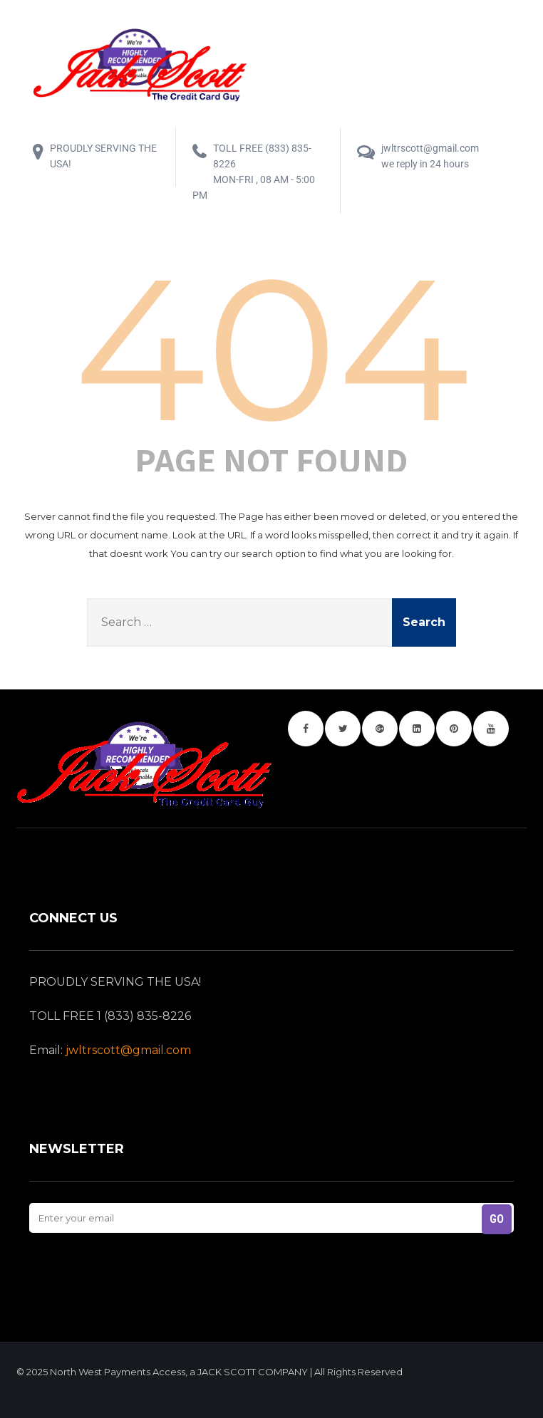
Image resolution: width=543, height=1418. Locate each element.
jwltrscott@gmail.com (128, 1050)
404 (271, 348)
